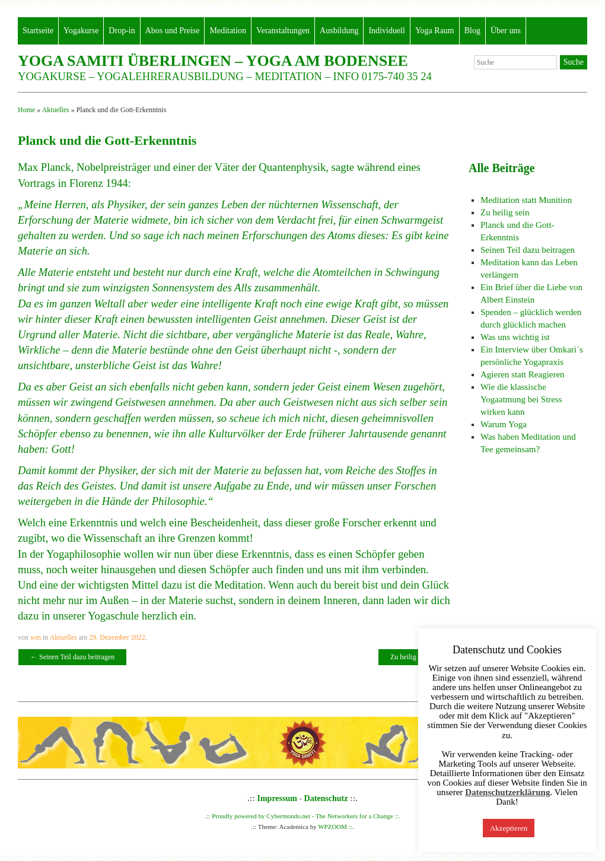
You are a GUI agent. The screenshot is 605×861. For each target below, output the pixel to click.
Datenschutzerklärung (507, 792)
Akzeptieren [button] (509, 828)
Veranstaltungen (283, 30)
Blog (472, 30)
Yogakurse (80, 30)
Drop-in (122, 30)
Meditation (227, 30)
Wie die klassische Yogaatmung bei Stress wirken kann (521, 399)
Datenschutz (326, 798)
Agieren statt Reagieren (522, 374)
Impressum (277, 798)
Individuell (386, 30)
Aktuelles (55, 110)
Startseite (38, 30)
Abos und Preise (172, 30)
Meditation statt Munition (526, 200)
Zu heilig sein (414, 657)
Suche (573, 62)
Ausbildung (339, 30)
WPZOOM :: (335, 826)
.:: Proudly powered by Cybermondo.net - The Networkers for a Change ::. (302, 815)
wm (35, 637)
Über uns (506, 30)
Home (26, 110)
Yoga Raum (434, 30)
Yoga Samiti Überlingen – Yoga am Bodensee (213, 60)
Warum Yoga (503, 424)
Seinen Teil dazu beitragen (72, 657)
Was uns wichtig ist (515, 337)
